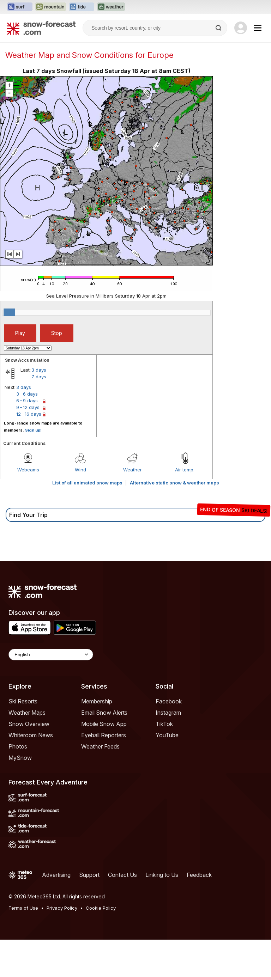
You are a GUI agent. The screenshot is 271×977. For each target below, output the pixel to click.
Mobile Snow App (104, 723)
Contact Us (122, 874)
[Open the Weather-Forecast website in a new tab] (111, 7)
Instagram (168, 712)
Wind (80, 469)
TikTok (164, 723)
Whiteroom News (30, 735)
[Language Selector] (50, 654)
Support (89, 874)
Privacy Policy (62, 908)
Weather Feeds (100, 746)
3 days (38, 370)
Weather (132, 469)
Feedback (199, 874)
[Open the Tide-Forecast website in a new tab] (81, 7)
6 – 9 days (27, 400)
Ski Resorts (22, 701)
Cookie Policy (101, 908)
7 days (38, 376)
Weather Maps (27, 712)
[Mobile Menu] (257, 28)
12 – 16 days (28, 414)
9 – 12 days (28, 407)
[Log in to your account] (240, 28)
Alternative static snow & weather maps (174, 483)
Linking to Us (161, 874)
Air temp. (184, 469)
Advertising (56, 874)
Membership (96, 701)
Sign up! (33, 430)
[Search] (219, 28)
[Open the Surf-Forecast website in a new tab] (19, 7)
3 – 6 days (27, 394)
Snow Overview (28, 723)
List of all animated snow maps (87, 483)
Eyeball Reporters (103, 735)
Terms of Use (23, 908)
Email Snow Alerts (104, 712)
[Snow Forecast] (41, 28)
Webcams (28, 469)
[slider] (9, 312)
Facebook (169, 701)
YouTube (167, 735)
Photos (17, 746)
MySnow (20, 757)
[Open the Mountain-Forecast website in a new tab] (50, 7)
